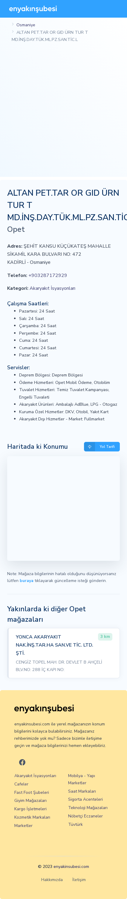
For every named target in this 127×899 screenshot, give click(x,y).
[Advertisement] (63, 113)
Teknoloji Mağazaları (88, 808)
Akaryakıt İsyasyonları (52, 288)
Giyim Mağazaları (30, 800)
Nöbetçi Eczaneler (85, 816)
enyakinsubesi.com (71, 866)
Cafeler (21, 784)
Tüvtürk (75, 824)
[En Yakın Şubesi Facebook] (22, 762)
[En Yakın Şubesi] (33, 9)
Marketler (23, 825)
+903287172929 (47, 275)
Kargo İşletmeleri (30, 809)
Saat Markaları (82, 791)
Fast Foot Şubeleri (31, 792)
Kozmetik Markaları (32, 817)
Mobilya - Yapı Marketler (81, 779)
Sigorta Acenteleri (85, 799)
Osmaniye (25, 25)
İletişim (79, 880)
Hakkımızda (52, 880)
